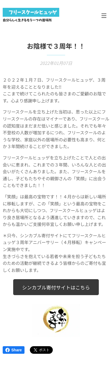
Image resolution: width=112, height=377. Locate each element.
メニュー (104, 15)
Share (13, 350)
